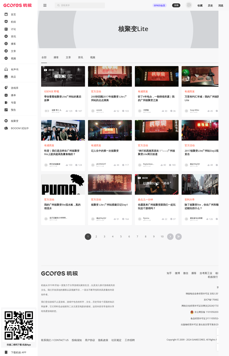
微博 (177, 273)
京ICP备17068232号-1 (215, 299)
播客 (193, 273)
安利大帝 (190, 199)
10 (162, 236)
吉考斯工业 (206, 273)
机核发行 (213, 276)
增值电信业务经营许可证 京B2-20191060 (205, 293)
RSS (223, 276)
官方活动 (96, 91)
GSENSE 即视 (51, 91)
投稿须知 (77, 340)
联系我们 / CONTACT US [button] (55, 340)
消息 (220, 5)
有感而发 (143, 91)
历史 (210, 5)
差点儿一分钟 (145, 199)
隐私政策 (103, 340)
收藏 (200, 5)
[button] (220, 331)
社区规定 (116, 340)
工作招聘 (130, 340)
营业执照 (221, 287)
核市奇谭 (220, 273)
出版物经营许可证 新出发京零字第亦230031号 (203, 324)
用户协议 (90, 340)
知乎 (169, 273)
